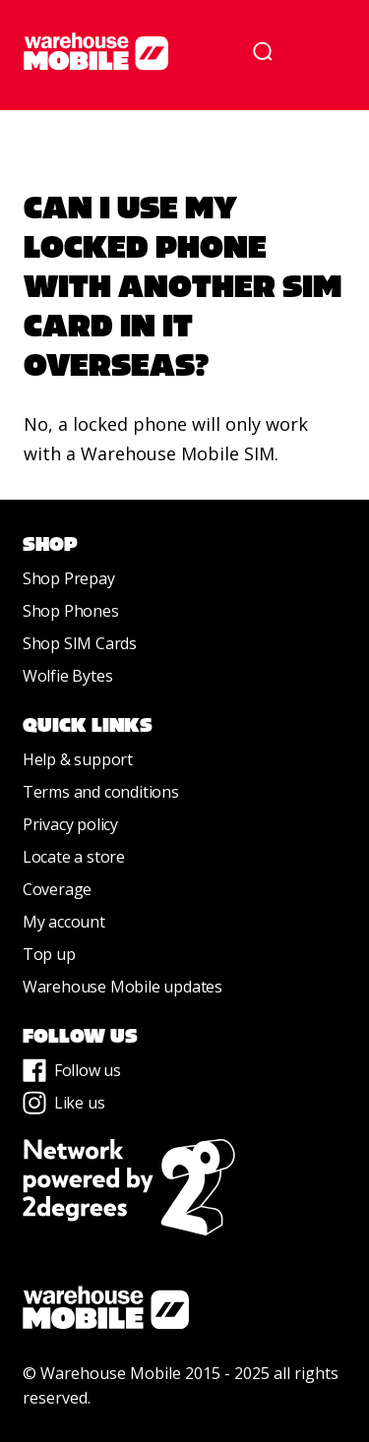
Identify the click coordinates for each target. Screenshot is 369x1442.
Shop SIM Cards (80, 643)
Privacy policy (70, 824)
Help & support (78, 759)
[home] (129, 51)
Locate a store (74, 857)
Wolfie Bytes (68, 676)
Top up (49, 954)
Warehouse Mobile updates (122, 986)
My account (64, 921)
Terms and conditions (101, 792)
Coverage (57, 889)
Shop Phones (71, 611)
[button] (317, 51)
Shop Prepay (69, 578)
